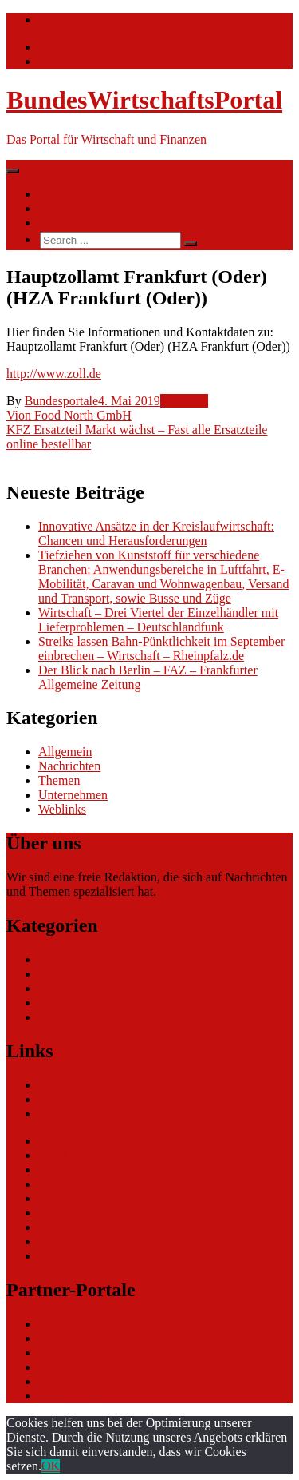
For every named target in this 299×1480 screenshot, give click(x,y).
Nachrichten (69, 194)
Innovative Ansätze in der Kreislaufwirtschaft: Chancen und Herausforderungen (156, 533)
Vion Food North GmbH (69, 415)
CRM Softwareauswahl (98, 1155)
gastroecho (65, 1212)
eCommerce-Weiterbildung (107, 1227)
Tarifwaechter (73, 1395)
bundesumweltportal (90, 1338)
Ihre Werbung (73, 222)
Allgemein (65, 751)
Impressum (66, 1256)
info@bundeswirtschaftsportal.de (122, 19)
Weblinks (184, 401)
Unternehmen (73, 795)
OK (50, 1466)
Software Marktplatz (91, 1184)
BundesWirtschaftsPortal (144, 100)
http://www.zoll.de (53, 373)
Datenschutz (69, 1241)
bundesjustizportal (85, 1367)
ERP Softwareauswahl (95, 1169)
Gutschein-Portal (81, 1198)
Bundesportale (61, 401)
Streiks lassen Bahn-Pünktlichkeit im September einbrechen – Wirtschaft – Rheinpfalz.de (161, 648)
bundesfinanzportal (87, 1352)
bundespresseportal (87, 1381)
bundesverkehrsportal (93, 1324)
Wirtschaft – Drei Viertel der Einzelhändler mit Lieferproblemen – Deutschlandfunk (158, 620)
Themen (59, 208)
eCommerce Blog (83, 1141)
